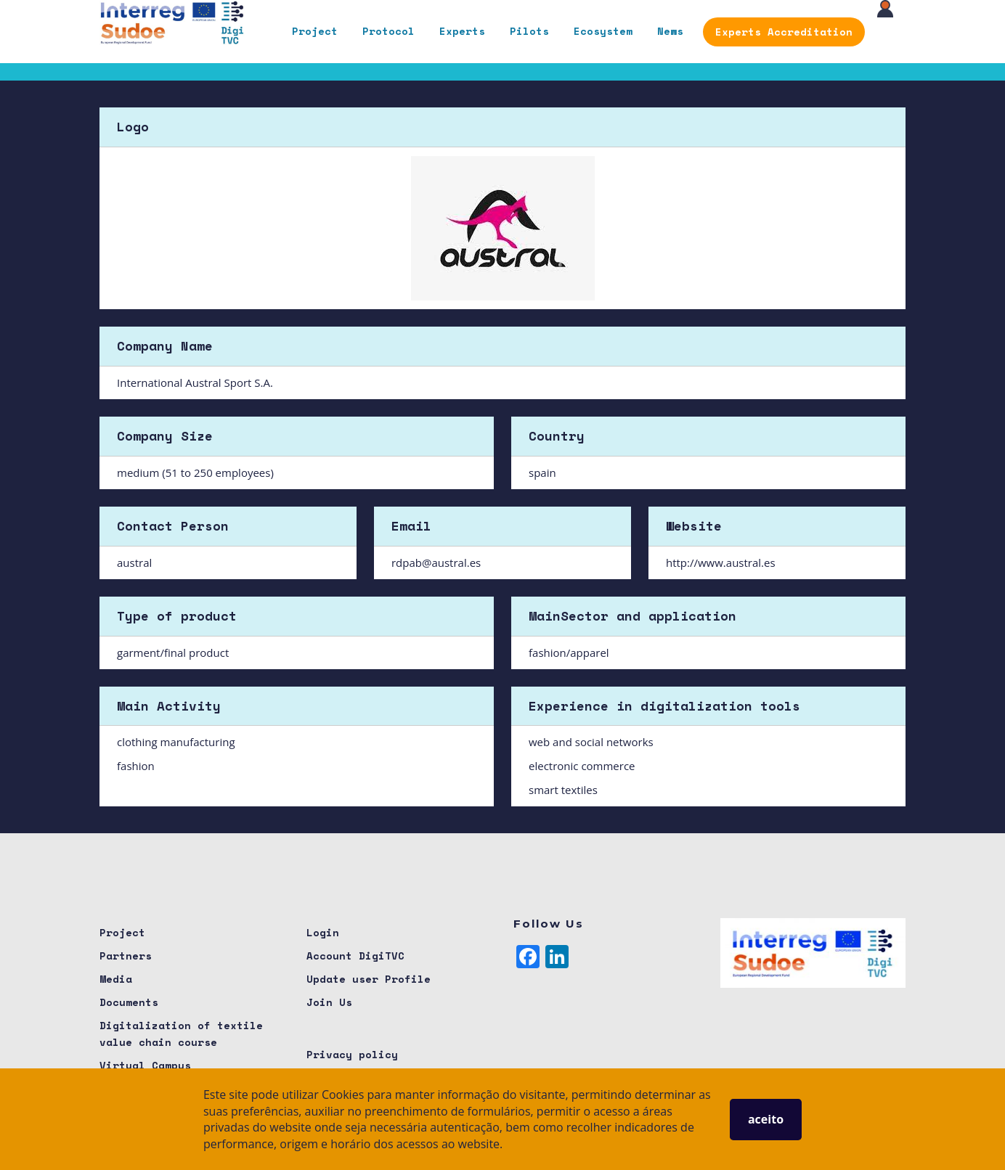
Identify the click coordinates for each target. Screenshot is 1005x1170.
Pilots (529, 30)
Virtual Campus (145, 1065)
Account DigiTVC (355, 955)
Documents (128, 1002)
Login (322, 932)
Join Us (329, 1002)
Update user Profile (368, 978)
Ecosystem (603, 30)
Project (315, 30)
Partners (125, 955)
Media (115, 978)
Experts (462, 30)
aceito (766, 1119)
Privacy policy (352, 1054)
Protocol (388, 30)
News (670, 30)
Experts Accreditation (784, 31)
